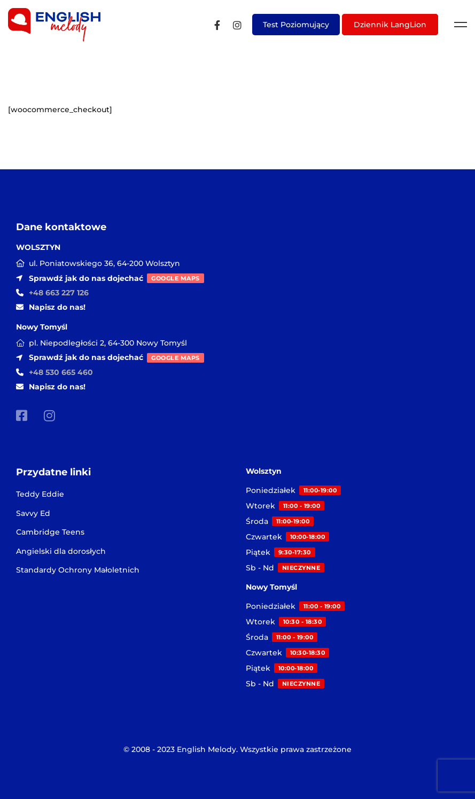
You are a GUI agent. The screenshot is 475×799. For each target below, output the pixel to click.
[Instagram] (237, 25)
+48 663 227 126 (59, 292)
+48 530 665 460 (61, 372)
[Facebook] (217, 25)
